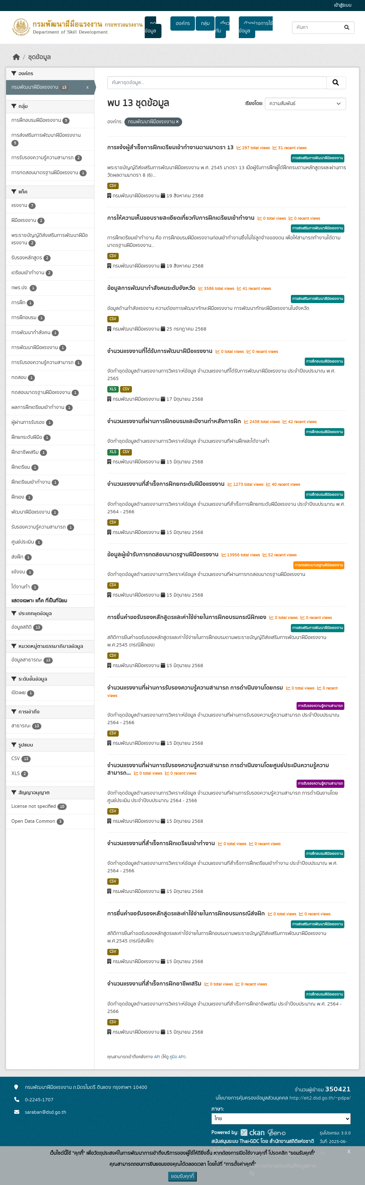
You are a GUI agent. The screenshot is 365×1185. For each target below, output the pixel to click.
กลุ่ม (205, 23)
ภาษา (217, 1109)
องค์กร (183, 23)
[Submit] (347, 27)
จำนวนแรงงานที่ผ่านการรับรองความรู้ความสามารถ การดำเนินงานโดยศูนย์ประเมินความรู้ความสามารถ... (218, 769)
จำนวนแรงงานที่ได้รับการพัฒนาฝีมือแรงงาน (160, 351)
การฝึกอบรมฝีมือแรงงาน (324, 361)
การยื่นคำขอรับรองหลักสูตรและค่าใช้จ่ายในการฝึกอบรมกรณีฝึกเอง (187, 617)
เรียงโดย (253, 103)
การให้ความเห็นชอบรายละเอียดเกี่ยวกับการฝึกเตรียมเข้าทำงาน (181, 218)
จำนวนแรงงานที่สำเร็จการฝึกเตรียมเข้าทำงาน (161, 843)
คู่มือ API (177, 1057)
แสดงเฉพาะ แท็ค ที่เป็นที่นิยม (39, 600)
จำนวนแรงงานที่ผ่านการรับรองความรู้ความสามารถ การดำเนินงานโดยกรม (195, 687)
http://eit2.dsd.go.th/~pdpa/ (320, 1098)
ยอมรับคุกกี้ (182, 1176)
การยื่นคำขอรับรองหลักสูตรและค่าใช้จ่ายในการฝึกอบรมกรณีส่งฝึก (186, 913)
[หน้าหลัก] (16, 57)
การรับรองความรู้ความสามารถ (320, 705)
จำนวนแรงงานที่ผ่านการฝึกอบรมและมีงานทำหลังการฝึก (174, 421)
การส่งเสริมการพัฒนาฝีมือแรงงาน (317, 158)
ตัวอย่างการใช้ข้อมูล (256, 27)
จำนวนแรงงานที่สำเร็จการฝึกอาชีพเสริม (155, 983)
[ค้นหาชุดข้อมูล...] (323, 27)
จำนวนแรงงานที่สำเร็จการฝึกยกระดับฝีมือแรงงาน (166, 484)
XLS (112, 389)
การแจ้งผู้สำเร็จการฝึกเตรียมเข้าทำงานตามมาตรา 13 (171, 147)
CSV (112, 186)
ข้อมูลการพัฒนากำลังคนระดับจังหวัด (152, 288)
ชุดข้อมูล (150, 27)
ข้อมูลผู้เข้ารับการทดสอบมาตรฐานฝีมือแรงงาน (163, 554)
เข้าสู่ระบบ (342, 5)
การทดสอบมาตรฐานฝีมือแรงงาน (319, 565)
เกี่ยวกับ (222, 27)
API (157, 1057)
